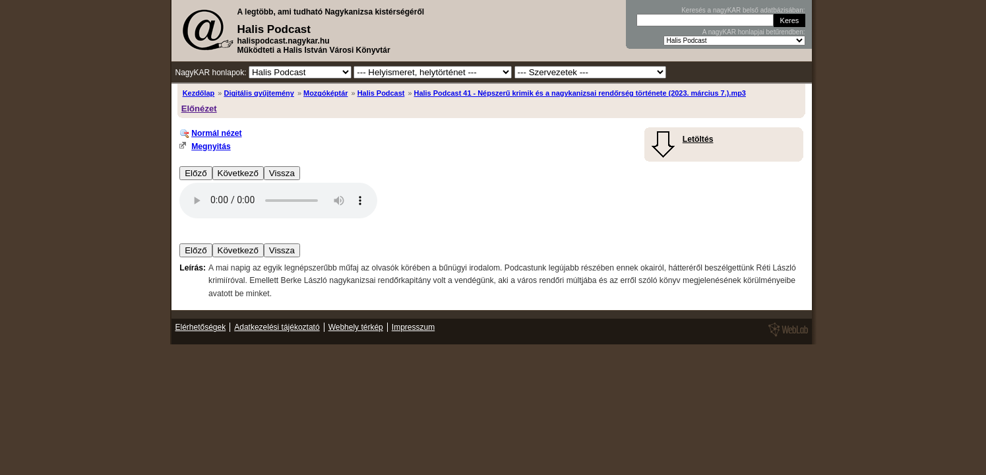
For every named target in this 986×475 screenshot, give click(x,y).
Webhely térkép (355, 327)
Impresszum (413, 327)
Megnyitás (210, 146)
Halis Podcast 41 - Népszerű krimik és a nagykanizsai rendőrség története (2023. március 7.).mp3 (580, 93)
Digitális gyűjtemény (258, 93)
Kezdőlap (199, 93)
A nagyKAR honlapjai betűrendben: (753, 32)
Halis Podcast (381, 93)
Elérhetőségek (200, 327)
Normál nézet (216, 133)
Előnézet (199, 108)
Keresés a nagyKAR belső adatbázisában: (743, 10)
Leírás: (192, 267)
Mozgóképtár (325, 93)
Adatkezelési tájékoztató (276, 327)
